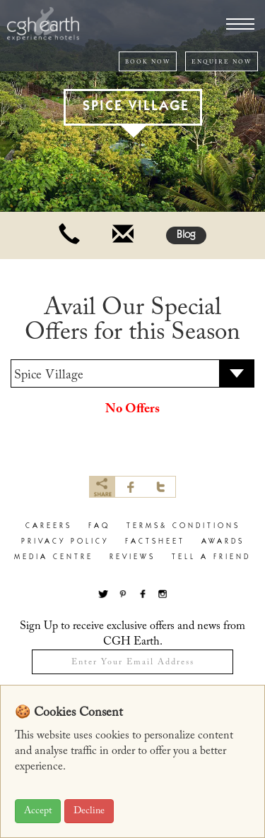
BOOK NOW (147, 62)
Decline (89, 811)
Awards (223, 542)
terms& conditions (183, 526)
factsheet (155, 542)
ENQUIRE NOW (222, 62)
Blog (186, 235)
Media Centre (53, 557)
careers (48, 526)
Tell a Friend (211, 557)
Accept (38, 811)
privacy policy (65, 542)
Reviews (132, 557)
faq (99, 526)
